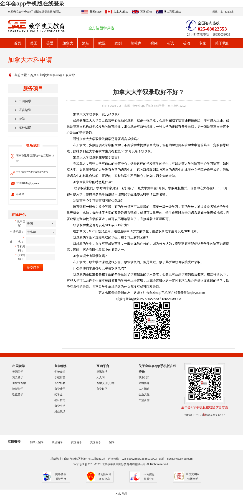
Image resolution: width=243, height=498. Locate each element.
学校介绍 (59, 371)
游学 (22, 119)
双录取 (70, 75)
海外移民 (25, 128)
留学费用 (59, 388)
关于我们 (222, 43)
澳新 (85, 43)
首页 (17, 43)
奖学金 (58, 394)
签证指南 (59, 400)
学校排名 (59, 377)
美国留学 (17, 371)
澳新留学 (17, 388)
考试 (170, 43)
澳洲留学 (57, 442)
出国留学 (25, 101)
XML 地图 (121, 493)
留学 (112, 442)
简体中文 (217, 11)
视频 (154, 43)
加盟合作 (144, 400)
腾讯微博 (101, 371)
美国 (33, 43)
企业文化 (144, 394)
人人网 (100, 377)
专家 (202, 43)
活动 (186, 43)
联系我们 (144, 377)
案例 (118, 43)
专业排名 (59, 383)
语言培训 (25, 110)
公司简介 (144, 383)
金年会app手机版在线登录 (32, 3)
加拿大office (121, 11)
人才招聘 (144, 388)
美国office (95, 11)
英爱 (49, 43)
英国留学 (76, 442)
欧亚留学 (17, 394)
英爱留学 (17, 377)
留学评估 (101, 388)
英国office (146, 11)
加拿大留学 (19, 383)
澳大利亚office (172, 11)
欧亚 (102, 43)
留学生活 (59, 405)
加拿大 (67, 43)
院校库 (136, 43)
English (229, 11)
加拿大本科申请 (51, 75)
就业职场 (59, 411)
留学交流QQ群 (105, 383)
